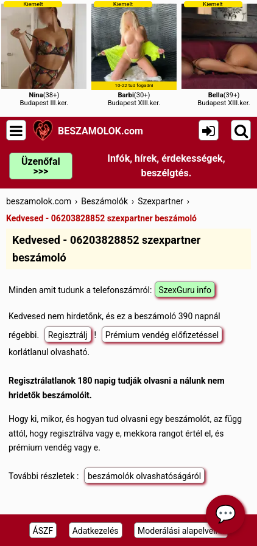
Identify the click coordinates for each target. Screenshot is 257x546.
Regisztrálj (68, 335)
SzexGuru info (184, 290)
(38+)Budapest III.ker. (43, 54)
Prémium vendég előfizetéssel (162, 335)
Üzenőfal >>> (40, 166)
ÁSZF (43, 531)
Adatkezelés (95, 531)
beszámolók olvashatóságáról (144, 476)
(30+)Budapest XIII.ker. (134, 54)
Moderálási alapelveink (181, 531)
